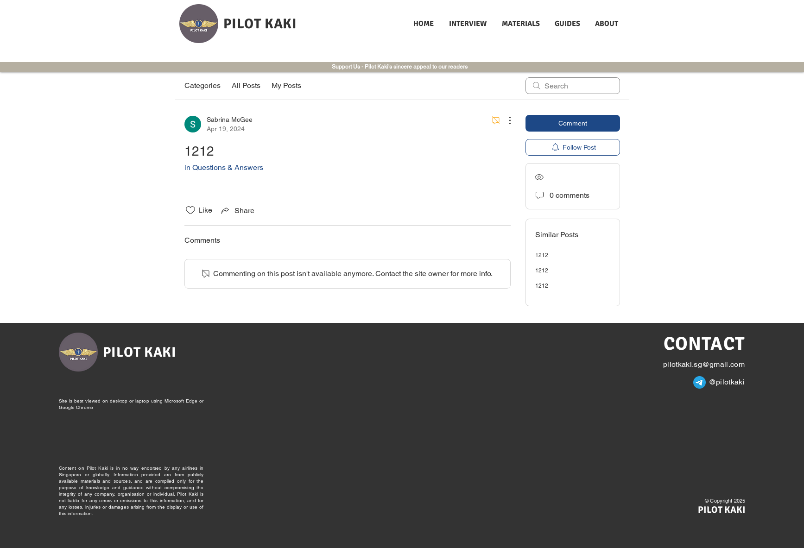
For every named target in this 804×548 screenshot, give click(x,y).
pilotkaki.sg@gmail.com (704, 364)
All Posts (246, 85)
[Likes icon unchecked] (190, 210)
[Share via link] (237, 210)
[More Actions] (505, 120)
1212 (541, 255)
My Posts (286, 85)
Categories (202, 85)
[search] (572, 85)
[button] (468, 24)
